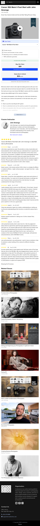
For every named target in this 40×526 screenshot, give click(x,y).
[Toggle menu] (38, 2)
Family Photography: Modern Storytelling (12, 319)
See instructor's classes (16, 135)
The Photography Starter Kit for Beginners (12, 478)
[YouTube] (16, 503)
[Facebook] (19, 503)
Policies (20, 524)
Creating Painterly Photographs (9, 451)
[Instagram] (22, 503)
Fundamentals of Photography (9, 293)
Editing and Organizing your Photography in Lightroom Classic (17, 345)
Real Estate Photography (7, 425)
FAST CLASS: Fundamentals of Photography (12, 398)
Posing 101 (4, 372)
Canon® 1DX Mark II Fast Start (10, 44)
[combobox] (21, 2)
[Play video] (20, 28)
